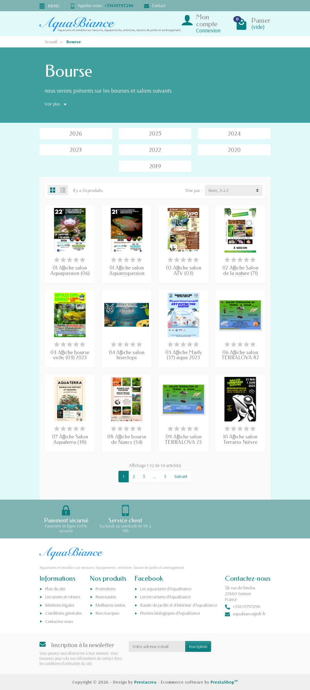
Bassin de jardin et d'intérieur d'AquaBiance (178, 605)
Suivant (180, 476)
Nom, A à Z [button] (219, 190)
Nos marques (107, 613)
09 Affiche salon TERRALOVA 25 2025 (183, 442)
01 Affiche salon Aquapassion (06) (70, 270)
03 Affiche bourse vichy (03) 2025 (69, 355)
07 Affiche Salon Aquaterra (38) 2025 (70, 442)
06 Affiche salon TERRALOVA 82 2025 (240, 357)
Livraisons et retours (62, 597)
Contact (155, 5)
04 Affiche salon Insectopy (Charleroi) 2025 (126, 357)
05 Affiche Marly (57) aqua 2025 (183, 355)
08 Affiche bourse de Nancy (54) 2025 (126, 442)
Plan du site (55, 589)
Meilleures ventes (110, 605)
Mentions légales (59, 605)
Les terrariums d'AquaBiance (165, 597)
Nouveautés (106, 597)
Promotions (106, 589)
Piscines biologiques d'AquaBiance (170, 613)
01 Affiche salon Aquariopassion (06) (126, 273)
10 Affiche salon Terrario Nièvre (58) (240, 442)
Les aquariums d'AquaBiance (165, 589)
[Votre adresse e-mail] (157, 646)
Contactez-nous (59, 621)
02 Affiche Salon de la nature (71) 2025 (240, 273)
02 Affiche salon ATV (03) (183, 270)
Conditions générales (63, 613)
